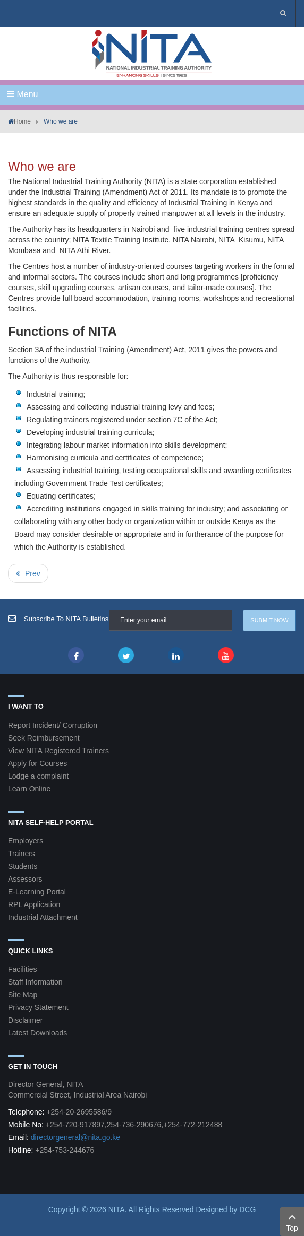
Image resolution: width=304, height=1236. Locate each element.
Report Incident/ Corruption (52, 725)
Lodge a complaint (38, 776)
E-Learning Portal (37, 891)
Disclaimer (25, 1020)
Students (22, 866)
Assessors (25, 879)
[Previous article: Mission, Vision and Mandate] (28, 573)
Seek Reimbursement (44, 738)
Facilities (22, 969)
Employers (25, 841)
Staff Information (35, 982)
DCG (247, 1209)
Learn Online (29, 789)
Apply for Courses (37, 763)
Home (22, 121)
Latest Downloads (37, 1033)
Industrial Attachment (43, 917)
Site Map (22, 994)
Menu (22, 94)
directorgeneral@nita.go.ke (75, 1137)
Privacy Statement (38, 1007)
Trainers (21, 853)
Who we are (42, 166)
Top (292, 1221)
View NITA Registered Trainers (58, 750)
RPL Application (34, 904)
